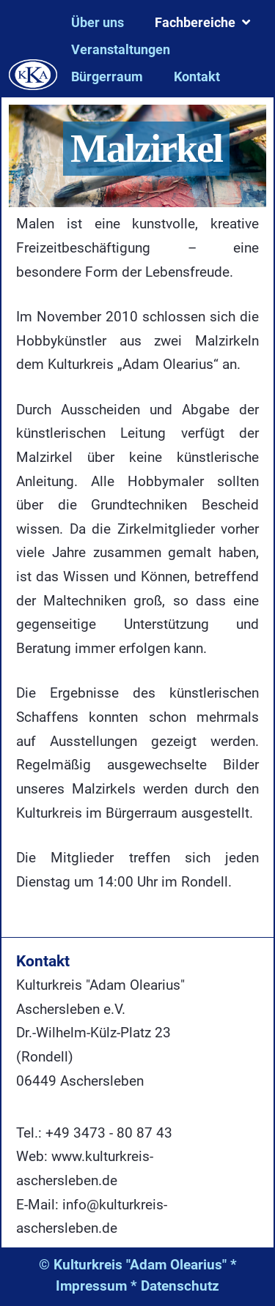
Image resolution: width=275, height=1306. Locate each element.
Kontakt (197, 76)
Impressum (91, 1285)
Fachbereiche (195, 22)
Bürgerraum (107, 76)
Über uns (97, 22)
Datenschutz (180, 1285)
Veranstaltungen (120, 49)
